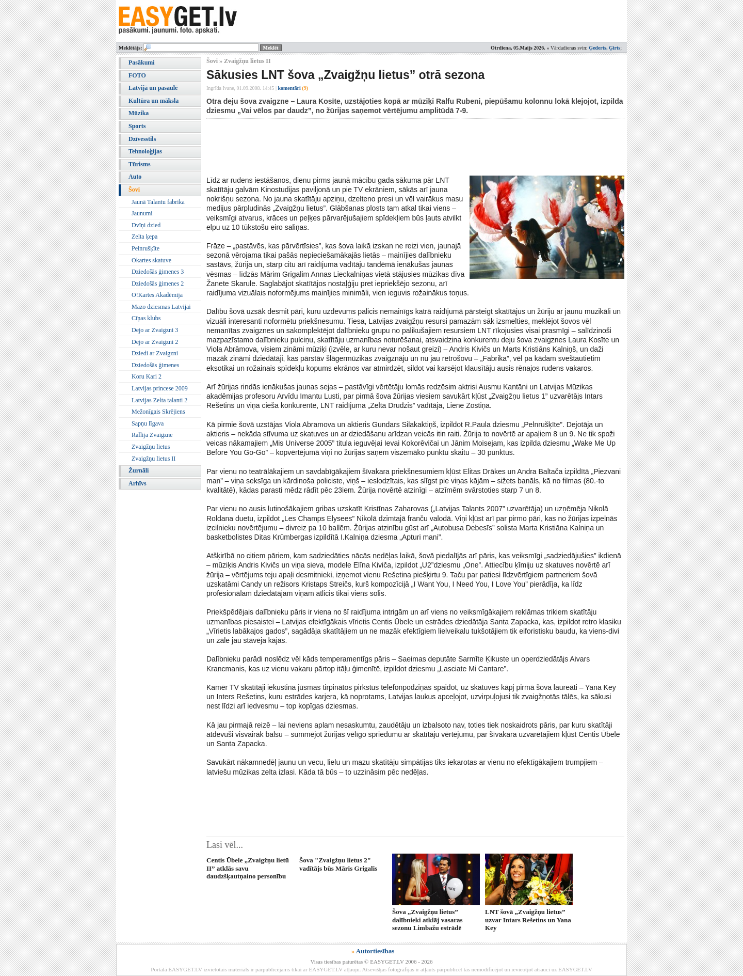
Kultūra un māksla (153, 100)
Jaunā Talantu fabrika (158, 202)
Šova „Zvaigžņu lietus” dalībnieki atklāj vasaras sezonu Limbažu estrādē (427, 920)
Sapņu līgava (148, 423)
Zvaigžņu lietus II (153, 458)
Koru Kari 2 (146, 376)
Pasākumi (141, 62)
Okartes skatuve (151, 260)
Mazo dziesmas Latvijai (161, 306)
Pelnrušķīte (145, 248)
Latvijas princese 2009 (160, 388)
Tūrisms (139, 164)
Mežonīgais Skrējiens (158, 411)
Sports (137, 126)
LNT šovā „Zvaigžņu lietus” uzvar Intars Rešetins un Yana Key (528, 920)
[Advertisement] (394, 147)
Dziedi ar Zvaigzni (155, 353)
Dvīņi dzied (146, 225)
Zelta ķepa (144, 236)
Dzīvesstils (142, 139)
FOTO (137, 75)
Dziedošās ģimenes (155, 365)
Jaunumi (142, 213)
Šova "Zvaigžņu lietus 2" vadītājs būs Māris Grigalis (338, 864)
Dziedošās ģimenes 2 (158, 283)
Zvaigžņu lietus (151, 446)
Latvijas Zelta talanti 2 (159, 400)
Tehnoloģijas (145, 151)
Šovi (134, 189)
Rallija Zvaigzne (152, 434)
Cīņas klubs (146, 318)
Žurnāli (138, 470)
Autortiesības (375, 951)
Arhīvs (137, 483)
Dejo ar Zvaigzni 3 (155, 330)
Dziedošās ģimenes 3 (158, 271)
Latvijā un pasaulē (152, 87)
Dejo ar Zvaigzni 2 (155, 341)
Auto (134, 176)
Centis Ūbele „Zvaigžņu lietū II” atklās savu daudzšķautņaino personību (247, 868)
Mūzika (138, 113)
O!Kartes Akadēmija (157, 294)
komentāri (293, 88)
